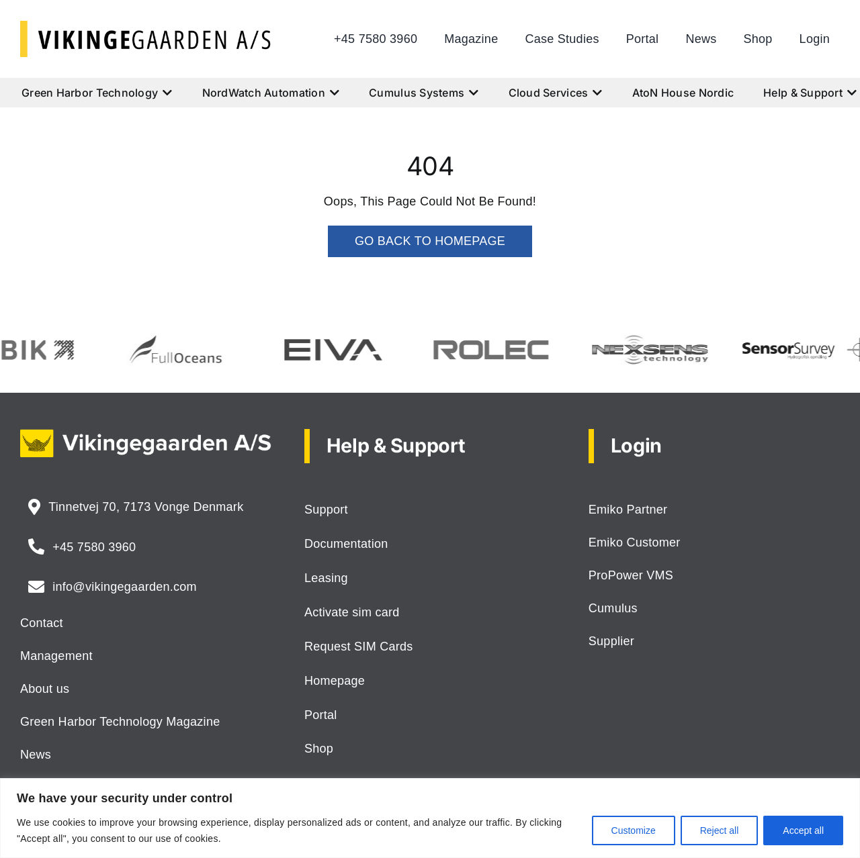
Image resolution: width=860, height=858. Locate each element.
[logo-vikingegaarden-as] (145, 27)
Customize (633, 830)
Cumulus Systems (423, 92)
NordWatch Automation (271, 92)
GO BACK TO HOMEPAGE (430, 241)
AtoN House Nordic (683, 92)
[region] (430, 818)
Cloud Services (556, 92)
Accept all (803, 830)
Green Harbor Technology (97, 92)
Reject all (719, 830)
